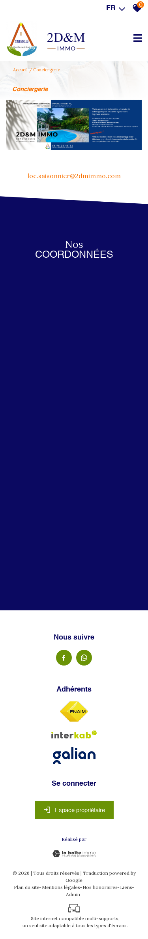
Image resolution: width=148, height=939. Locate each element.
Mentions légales (61, 887)
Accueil (20, 70)
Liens (126, 887)
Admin (73, 894)
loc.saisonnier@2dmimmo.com (74, 176)
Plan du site (26, 887)
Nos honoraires (100, 887)
